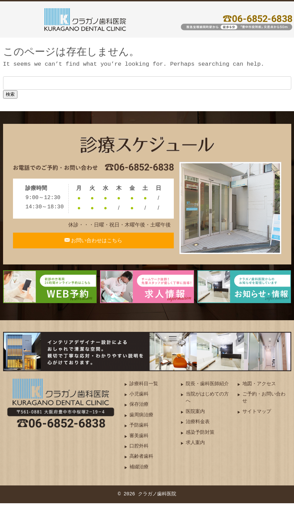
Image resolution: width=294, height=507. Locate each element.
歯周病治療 (141, 419)
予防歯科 (139, 429)
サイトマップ (256, 415)
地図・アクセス (259, 387)
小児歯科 (139, 398)
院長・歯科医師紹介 (207, 387)
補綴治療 (139, 471)
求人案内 (195, 446)
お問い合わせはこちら (96, 244)
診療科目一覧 (143, 387)
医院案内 (195, 415)
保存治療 (139, 408)
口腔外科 (139, 450)
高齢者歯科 (141, 460)
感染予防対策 (200, 436)
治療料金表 (198, 425)
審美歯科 (139, 439)
